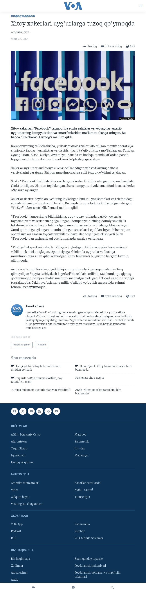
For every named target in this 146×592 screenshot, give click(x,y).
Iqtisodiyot (18, 455)
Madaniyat (82, 455)
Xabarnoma (82, 524)
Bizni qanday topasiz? (89, 558)
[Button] (90, 46)
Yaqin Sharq (19, 448)
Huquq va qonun (23, 16)
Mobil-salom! (84, 490)
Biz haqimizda (20, 558)
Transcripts (82, 497)
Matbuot (80, 434)
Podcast (16, 531)
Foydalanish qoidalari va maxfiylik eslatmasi (97, 574)
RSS (13, 538)
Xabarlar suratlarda (87, 483)
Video (15, 490)
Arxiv (14, 579)
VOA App (17, 524)
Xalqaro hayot (20, 497)
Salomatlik (82, 441)
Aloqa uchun (19, 572)
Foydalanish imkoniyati (90, 565)
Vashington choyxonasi (26, 504)
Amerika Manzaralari (25, 483)
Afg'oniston (19, 441)
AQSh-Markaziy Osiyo (26, 434)
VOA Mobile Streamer (89, 538)
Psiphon (80, 531)
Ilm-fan (80, 448)
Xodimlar (17, 565)
